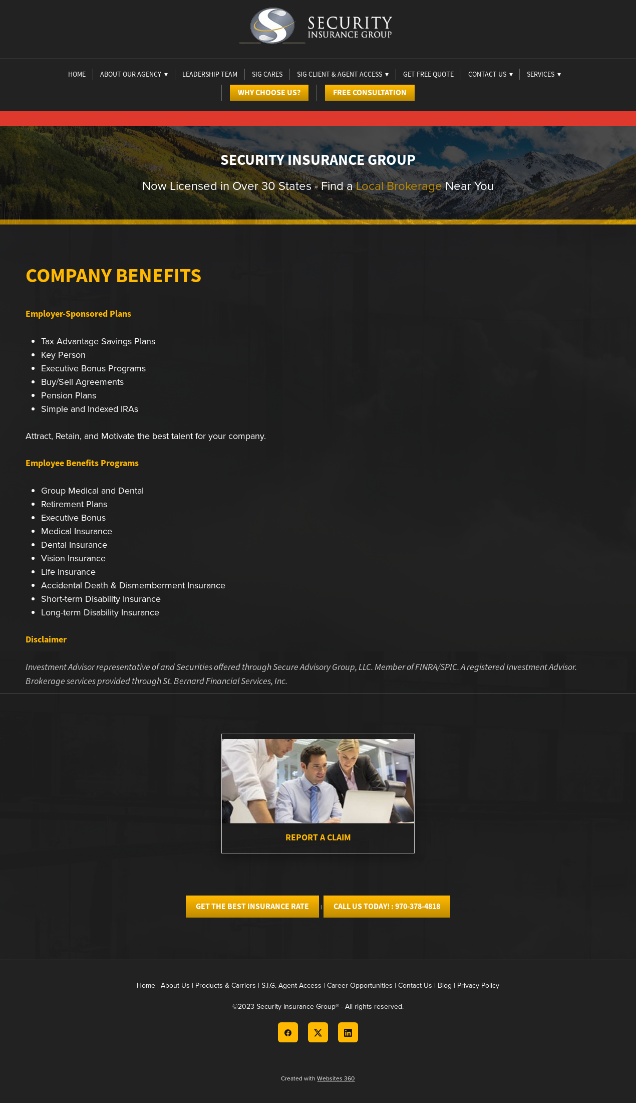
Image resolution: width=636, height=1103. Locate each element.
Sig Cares (267, 74)
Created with (318, 1078)
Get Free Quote (428, 74)
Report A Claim (318, 837)
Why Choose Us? (269, 92)
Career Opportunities (360, 985)
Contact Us (415, 985)
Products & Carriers (225, 985)
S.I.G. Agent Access (291, 985)
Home (77, 74)
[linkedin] (348, 1032)
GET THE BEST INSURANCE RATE (252, 906)
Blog (445, 985)
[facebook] (288, 1032)
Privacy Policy (478, 985)
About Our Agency (134, 74)
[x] (318, 1032)
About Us (175, 985)
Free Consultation (370, 92)
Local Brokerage (399, 185)
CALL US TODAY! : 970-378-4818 (387, 906)
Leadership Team (209, 74)
